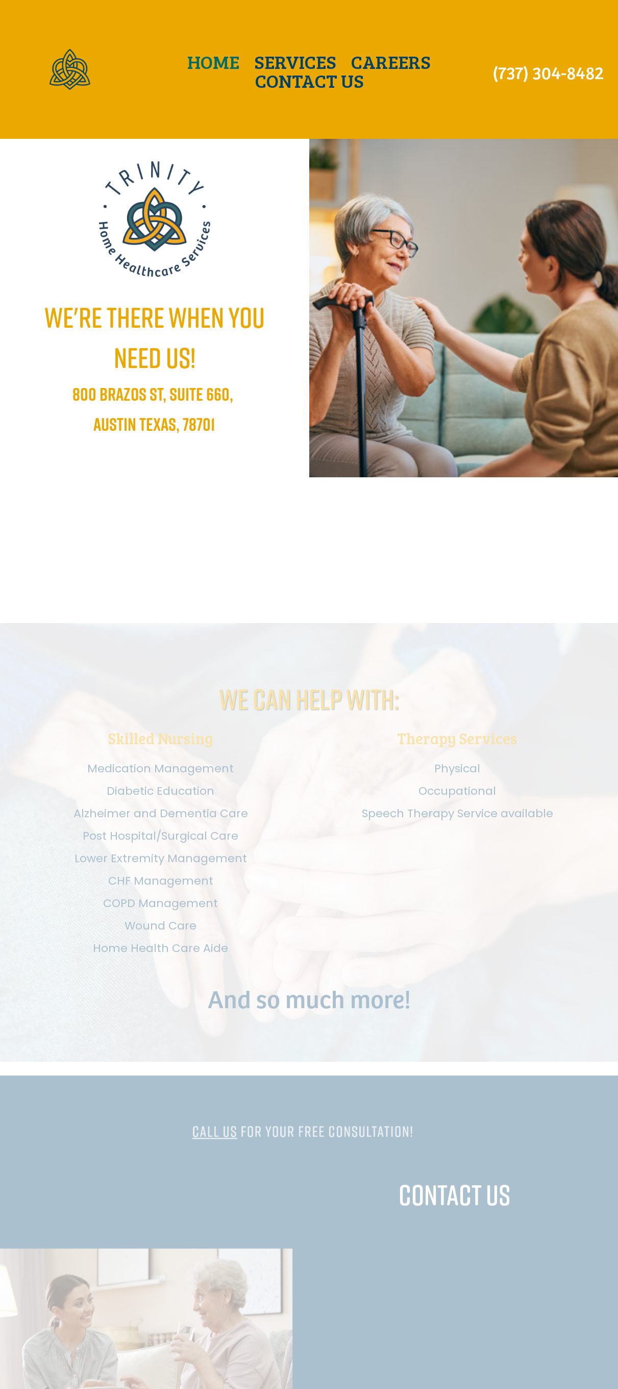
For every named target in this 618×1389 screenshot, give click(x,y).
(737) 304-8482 (548, 71)
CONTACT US (309, 80)
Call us (235, 1175)
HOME (213, 61)
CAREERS (391, 61)
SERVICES (295, 61)
